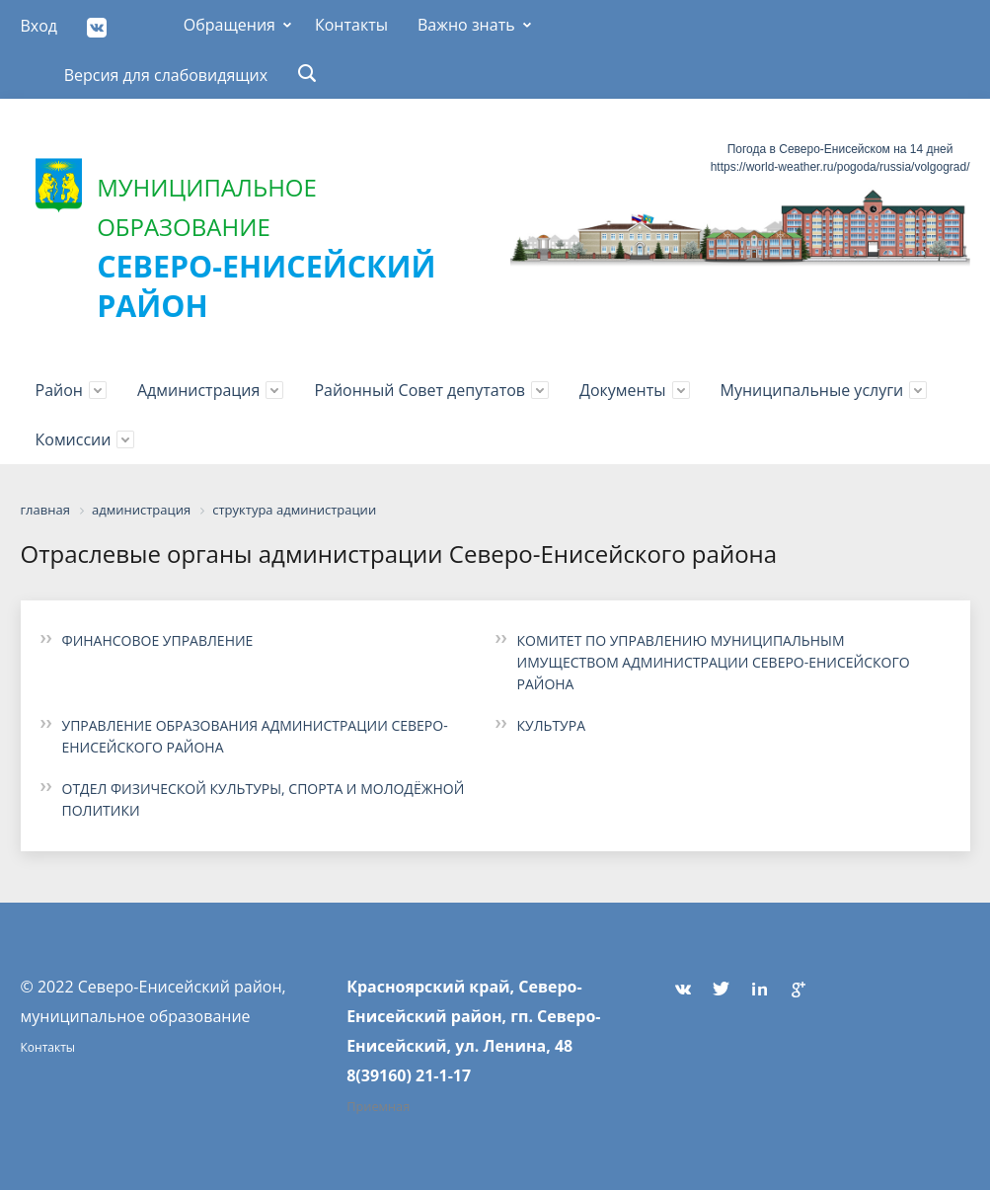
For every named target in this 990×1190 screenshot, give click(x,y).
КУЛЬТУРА (551, 725)
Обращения (229, 25)
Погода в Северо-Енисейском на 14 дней (840, 149)
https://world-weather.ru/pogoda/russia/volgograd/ (840, 167)
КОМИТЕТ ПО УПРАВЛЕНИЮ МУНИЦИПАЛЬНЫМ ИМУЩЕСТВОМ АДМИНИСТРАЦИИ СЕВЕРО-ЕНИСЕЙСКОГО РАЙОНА (713, 662)
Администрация (198, 390)
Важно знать (466, 25)
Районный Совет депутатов (419, 390)
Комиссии (74, 439)
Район (59, 390)
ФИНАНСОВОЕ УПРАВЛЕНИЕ (158, 640)
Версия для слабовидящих (166, 75)
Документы (622, 390)
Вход (39, 26)
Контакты (351, 25)
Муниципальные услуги (812, 390)
